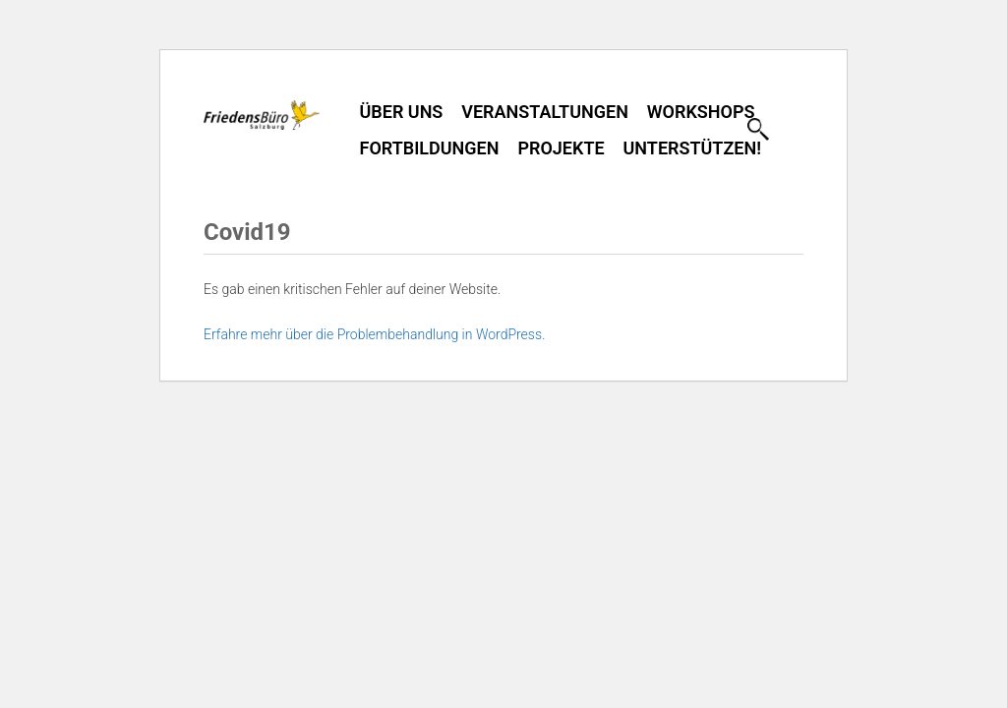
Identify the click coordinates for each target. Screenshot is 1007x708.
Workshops (701, 111)
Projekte (560, 148)
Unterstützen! (692, 148)
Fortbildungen (430, 148)
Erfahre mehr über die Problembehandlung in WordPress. (374, 334)
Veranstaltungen (544, 111)
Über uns (402, 111)
